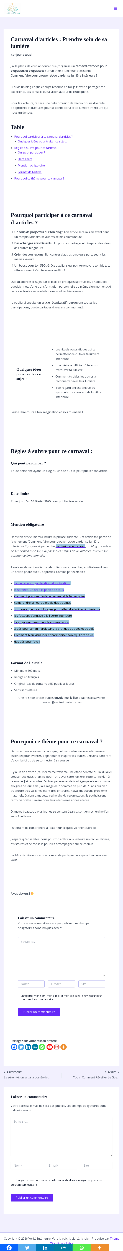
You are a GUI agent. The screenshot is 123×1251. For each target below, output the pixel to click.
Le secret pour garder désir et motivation (42, 583)
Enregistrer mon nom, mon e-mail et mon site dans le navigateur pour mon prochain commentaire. (61, 997)
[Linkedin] (28, 1047)
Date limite (25, 159)
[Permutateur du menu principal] (115, 8)
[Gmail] (56, 1047)
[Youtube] (50, 1047)
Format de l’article (30, 172)
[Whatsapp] (42, 1047)
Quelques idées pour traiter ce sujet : (42, 141)
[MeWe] (35, 1047)
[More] (63, 1047)
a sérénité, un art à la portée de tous (39, 590)
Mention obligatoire (31, 165)
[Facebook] (14, 1047)
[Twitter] (21, 1047)
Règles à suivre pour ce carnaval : (36, 148)
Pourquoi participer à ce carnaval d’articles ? (43, 137)
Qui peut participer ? (32, 152)
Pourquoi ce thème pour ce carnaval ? (39, 178)
